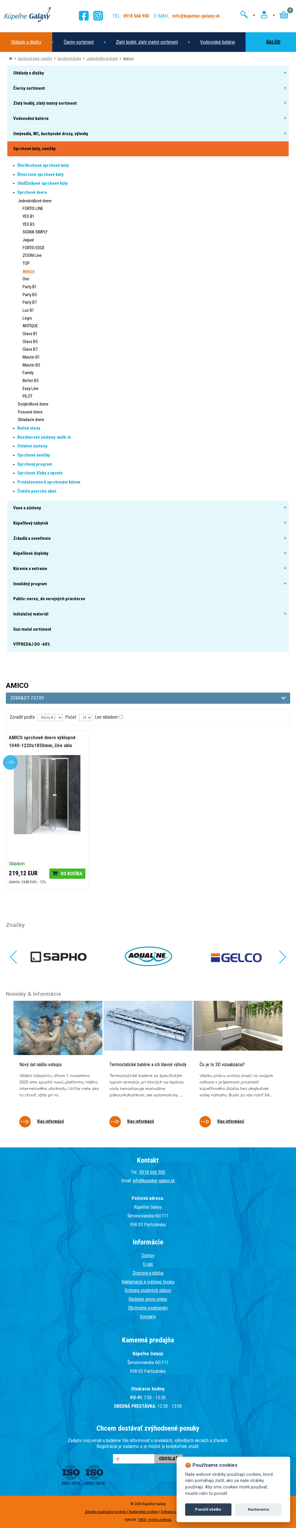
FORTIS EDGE (34, 247)
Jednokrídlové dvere (102, 58)
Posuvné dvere (30, 412)
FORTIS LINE (33, 208)
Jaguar (28, 239)
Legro (27, 318)
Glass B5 (30, 341)
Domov (148, 1255)
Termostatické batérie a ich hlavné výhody (148, 1064)
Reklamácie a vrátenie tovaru (147, 1282)
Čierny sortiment (79, 42)
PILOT (28, 396)
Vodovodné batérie (217, 42)
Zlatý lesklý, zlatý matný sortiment (147, 42)
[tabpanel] (58, 1068)
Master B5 (31, 365)
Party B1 (30, 286)
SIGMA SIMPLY (35, 232)
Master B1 (31, 357)
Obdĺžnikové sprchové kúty (42, 183)
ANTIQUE (30, 325)
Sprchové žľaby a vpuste (40, 473)
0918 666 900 (152, 1172)
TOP (26, 263)
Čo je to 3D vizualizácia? (222, 1064)
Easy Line (30, 388)
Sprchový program (34, 464)
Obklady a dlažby (26, 42)
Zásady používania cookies (106, 1512)
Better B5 (30, 380)
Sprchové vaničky (33, 455)
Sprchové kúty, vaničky (35, 58)
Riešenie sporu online (147, 1299)
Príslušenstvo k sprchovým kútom (48, 482)
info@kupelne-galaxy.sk (154, 1180)
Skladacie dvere (31, 419)
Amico (128, 58)
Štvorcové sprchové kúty (40, 174)
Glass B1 (30, 333)
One (26, 278)
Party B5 (30, 294)
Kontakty (148, 1317)
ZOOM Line (32, 255)
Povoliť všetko (208, 1509)
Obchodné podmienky (148, 1308)
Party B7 (30, 302)
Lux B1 (28, 310)
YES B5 (28, 224)
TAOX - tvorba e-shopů (154, 1519)
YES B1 (28, 216)
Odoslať (168, 1458)
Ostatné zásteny (32, 446)
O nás (148, 1264)
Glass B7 (30, 349)
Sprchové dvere (69, 58)
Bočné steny (28, 428)
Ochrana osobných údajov (148, 1290)
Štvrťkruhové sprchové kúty (43, 165)
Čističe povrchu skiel (36, 491)
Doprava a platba (148, 1273)
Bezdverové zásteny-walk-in (44, 437)
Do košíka (71, 873)
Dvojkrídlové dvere (33, 404)
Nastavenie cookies (143, 1512)
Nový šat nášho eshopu (40, 1064)
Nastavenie (258, 1509)
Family (28, 372)
